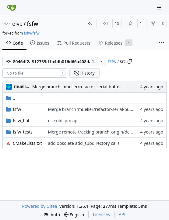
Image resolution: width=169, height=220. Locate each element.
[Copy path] (130, 61)
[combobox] (34, 73)
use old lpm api (63, 120)
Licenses (101, 214)
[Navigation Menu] (160, 7)
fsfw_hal (21, 120)
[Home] (11, 7)
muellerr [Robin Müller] (23, 86)
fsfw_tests (23, 132)
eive (17, 23)
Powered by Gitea (39, 206)
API (122, 214)
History (84, 73)
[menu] (52, 215)
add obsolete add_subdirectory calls (83, 143)
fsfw (32, 23)
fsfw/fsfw (31, 33)
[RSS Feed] (90, 23)
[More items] (162, 43)
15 (116, 23)
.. (10, 98)
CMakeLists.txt (27, 143)
